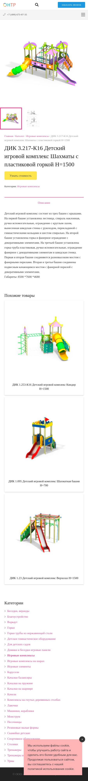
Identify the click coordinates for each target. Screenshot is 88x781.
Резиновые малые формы (23, 727)
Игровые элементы (19, 666)
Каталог (19, 136)
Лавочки (12, 705)
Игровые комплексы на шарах (26, 661)
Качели (11, 694)
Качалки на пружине (20, 683)
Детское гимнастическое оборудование (31, 638)
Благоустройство (17, 616)
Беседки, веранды (18, 611)
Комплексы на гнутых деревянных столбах (34, 699)
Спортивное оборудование (23, 738)
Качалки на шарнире (20, 688)
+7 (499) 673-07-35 (17, 14)
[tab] (44, 202)
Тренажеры (14, 749)
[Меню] (83, 14)
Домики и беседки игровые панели (29, 649)
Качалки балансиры (19, 677)
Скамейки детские (18, 733)
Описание (44, 202)
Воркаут (12, 622)
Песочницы (14, 722)
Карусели (13, 672)
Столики (12, 744)
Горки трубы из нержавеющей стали (30, 633)
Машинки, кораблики (20, 710)
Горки (11, 627)
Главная (8, 136)
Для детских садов (18, 644)
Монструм (13, 716)
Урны (10, 760)
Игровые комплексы (37, 136)
